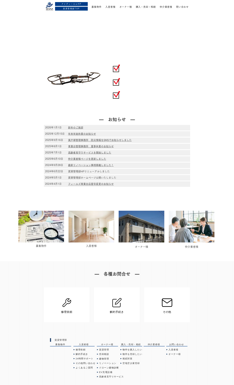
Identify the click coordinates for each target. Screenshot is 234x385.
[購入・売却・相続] (131, 344)
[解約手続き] (117, 304)
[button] (75, 127)
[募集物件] (60, 344)
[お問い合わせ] (176, 344)
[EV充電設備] (107, 372)
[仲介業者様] (154, 344)
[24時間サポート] (84, 358)
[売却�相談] (107, 354)
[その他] (167, 304)
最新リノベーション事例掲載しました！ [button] (91, 165)
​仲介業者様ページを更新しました (87, 159)
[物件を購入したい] (132, 349)
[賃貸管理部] (60, 340)
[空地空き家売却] (130, 363)
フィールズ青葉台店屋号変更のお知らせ (91, 184)
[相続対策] (130, 358)
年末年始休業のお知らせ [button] (82, 134)
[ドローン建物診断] (108, 367)
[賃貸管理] (107, 349)
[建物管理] (107, 359)
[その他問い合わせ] (85, 363)
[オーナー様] (107, 344)
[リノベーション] (107, 363)
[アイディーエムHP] (71, 4)
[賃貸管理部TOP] (71, 9)
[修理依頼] (67, 304)
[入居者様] (84, 344)
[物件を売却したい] (133, 354)
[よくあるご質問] (84, 367)
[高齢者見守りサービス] (115, 376)
